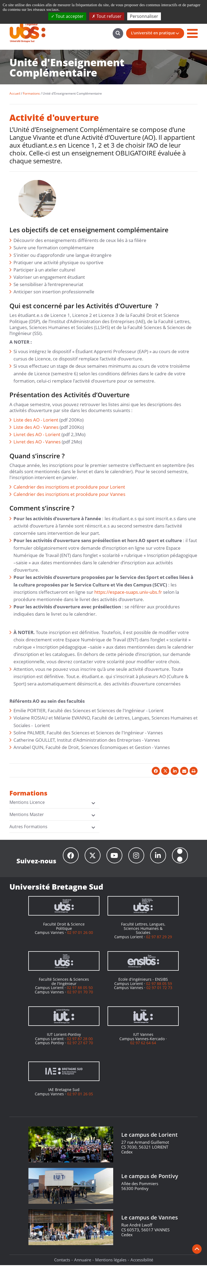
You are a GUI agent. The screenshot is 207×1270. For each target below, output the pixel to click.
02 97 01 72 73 (159, 992)
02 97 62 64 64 (143, 1048)
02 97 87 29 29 (159, 942)
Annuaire (82, 1264)
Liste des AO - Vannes (35, 427)
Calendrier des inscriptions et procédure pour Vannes (69, 494)
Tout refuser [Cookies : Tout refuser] (107, 16)
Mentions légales (110, 1264)
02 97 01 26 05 (80, 1099)
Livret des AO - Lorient (36, 434)
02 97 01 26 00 (80, 937)
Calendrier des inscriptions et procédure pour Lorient (69, 487)
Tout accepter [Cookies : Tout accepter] (67, 16)
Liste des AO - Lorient (35, 420)
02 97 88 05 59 (159, 988)
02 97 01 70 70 (80, 997)
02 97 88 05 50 (80, 992)
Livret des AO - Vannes (37, 442)
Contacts (62, 1264)
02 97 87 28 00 (80, 1044)
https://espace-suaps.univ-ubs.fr (128, 592)
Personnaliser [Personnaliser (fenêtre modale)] (144, 16)
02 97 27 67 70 (80, 1048)
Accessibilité (141, 1264)
